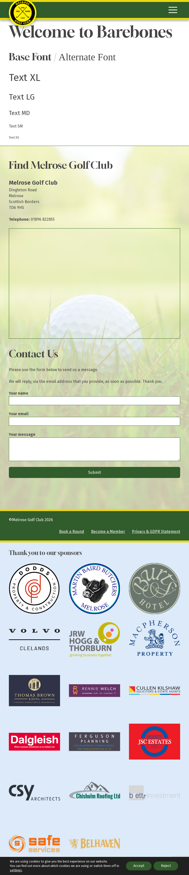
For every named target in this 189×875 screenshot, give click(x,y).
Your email (19, 414)
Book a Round (71, 531)
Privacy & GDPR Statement (156, 531)
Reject (166, 866)
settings (16, 870)
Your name (18, 393)
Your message (22, 434)
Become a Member (108, 531)
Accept (138, 866)
